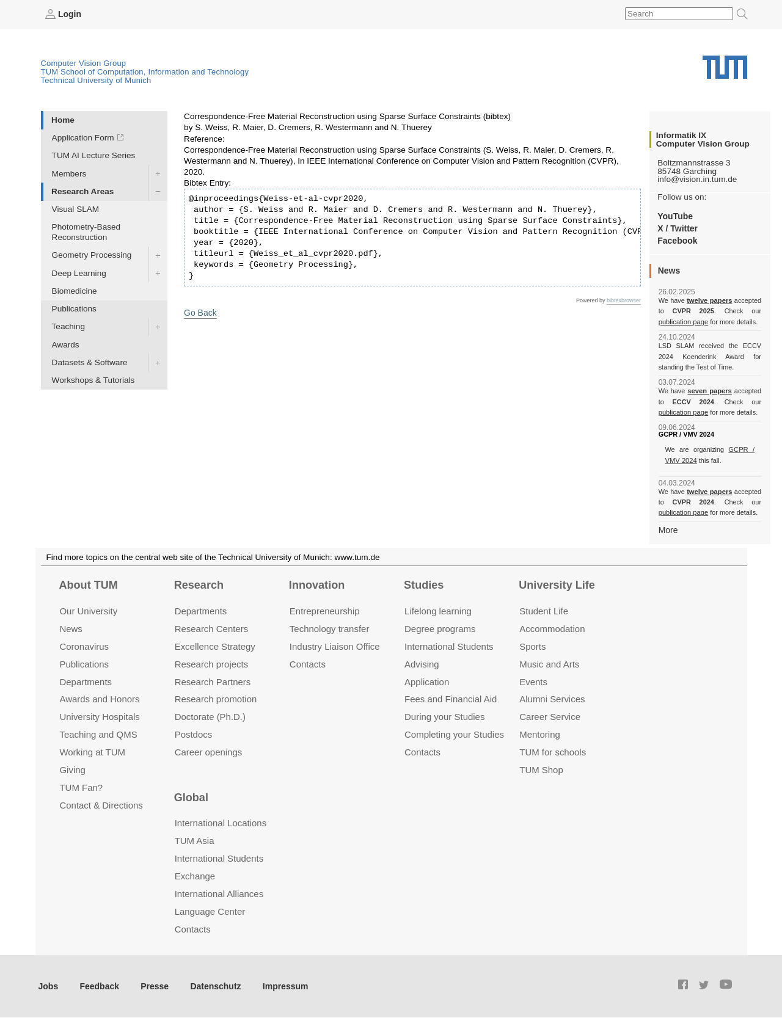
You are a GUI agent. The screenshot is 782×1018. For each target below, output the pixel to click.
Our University (88, 610)
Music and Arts (549, 663)
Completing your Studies (454, 734)
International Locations (220, 822)
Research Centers (212, 627)
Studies (424, 584)
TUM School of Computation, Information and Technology (145, 71)
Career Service (549, 716)
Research (199, 584)
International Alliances (219, 892)
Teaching (68, 326)
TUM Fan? (81, 787)
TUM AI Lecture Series (94, 155)
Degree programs (439, 627)
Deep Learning (79, 272)
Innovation (317, 584)
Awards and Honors (99, 698)
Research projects (212, 663)
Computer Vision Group (83, 62)
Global (191, 796)
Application (426, 680)
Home (63, 119)
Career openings (209, 751)
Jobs (48, 984)
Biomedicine (74, 290)
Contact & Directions (100, 804)
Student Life (543, 610)
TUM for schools (552, 751)
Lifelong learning (438, 610)
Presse (152, 984)
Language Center (210, 910)
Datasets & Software (90, 361)
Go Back (200, 311)
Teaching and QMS (98, 734)
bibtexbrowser (624, 300)
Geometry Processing (92, 255)
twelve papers (709, 300)
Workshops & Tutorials (93, 380)
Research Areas (82, 190)
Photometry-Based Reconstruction (86, 232)
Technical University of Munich (96, 79)
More (668, 529)
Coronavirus (84, 645)
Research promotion (216, 698)
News (70, 627)
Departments (85, 680)
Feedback (98, 984)
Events (533, 680)
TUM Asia (194, 839)
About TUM (88, 584)
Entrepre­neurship (325, 610)
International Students (448, 645)
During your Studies (444, 716)
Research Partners (213, 680)
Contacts (308, 663)
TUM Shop (541, 769)
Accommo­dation (552, 627)
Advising (421, 663)
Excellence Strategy (215, 645)
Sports (532, 645)
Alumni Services (552, 698)
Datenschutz (211, 984)
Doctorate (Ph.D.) (210, 716)
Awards (65, 344)
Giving (72, 769)
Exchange (195, 875)
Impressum (279, 984)
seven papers (709, 390)
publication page (683, 321)
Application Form (83, 137)
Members (69, 173)
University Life (557, 584)
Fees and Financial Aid (450, 698)
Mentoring (539, 734)
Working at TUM (92, 751)
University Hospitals (99, 716)
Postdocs (194, 734)
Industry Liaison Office (335, 645)
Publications (74, 308)
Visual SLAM (76, 208)
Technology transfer (330, 627)
